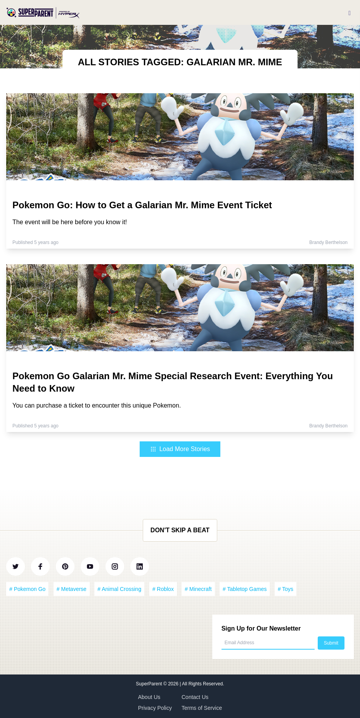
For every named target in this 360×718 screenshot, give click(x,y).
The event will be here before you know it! (69, 222)
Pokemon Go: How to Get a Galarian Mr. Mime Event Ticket (142, 205)
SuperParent (149, 684)
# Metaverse (72, 589)
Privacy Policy (155, 708)
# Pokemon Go (27, 589)
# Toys (285, 589)
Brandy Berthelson (328, 242)
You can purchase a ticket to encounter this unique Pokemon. (96, 405)
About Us (149, 697)
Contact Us (195, 697)
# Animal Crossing (119, 589)
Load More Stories (180, 449)
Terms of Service (202, 708)
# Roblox (163, 589)
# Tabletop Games (245, 589)
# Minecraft (198, 589)
